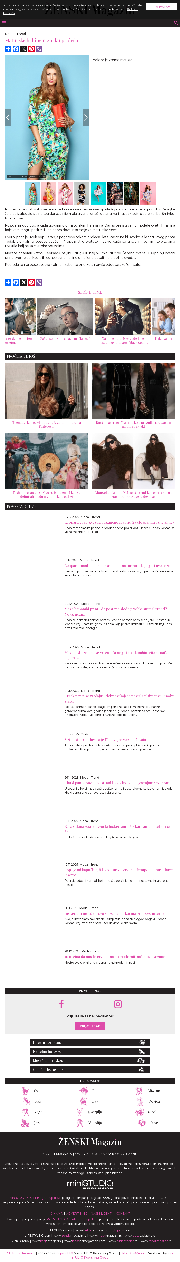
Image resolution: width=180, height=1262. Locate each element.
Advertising (76, 1213)
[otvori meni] (3, 23)
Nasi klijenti (101, 1213)
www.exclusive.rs (140, 1235)
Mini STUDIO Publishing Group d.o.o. (35, 1198)
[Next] (86, 117)
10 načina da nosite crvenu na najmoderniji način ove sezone (115, 956)
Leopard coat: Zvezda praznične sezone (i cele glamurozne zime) (119, 522)
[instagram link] (118, 1004)
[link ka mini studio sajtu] (90, 1188)
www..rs (84, 1230)
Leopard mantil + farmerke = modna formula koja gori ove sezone (119, 565)
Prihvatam (161, 6)
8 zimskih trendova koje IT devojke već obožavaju (105, 739)
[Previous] (8, 117)
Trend (21, 34)
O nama (56, 1213)
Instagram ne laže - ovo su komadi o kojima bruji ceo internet (115, 913)
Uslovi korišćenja (132, 1253)
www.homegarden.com (84, 1241)
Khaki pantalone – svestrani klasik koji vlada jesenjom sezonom (117, 782)
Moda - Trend (90, 517)
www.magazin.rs (70, 1235)
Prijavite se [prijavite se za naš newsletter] (90, 1026)
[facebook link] (61, 1004)
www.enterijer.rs (46, 1241)
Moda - (10, 34)
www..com (114, 1230)
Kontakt (123, 1213)
